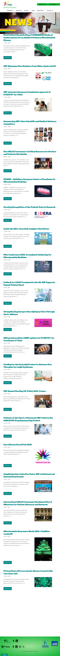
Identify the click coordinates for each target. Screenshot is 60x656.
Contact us (50, 10)
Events (26, 10)
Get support (53, 4)
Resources (19, 10)
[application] (46, 4)
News (33, 10)
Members (10, 10)
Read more (8, 57)
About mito (43, 4)
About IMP (40, 10)
